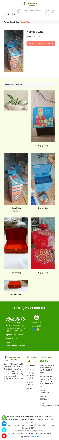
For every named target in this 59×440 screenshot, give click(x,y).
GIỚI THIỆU (19, 11)
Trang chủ (7, 22)
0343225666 (18, 335)
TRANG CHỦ (9, 14)
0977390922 (39, 43)
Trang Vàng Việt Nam (33, 436)
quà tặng (15, 22)
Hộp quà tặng (43, 146)
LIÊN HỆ (52, 11)
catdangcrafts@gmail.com (15, 345)
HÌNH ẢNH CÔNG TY (47, 14)
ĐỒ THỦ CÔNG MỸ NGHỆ (32, 10)
